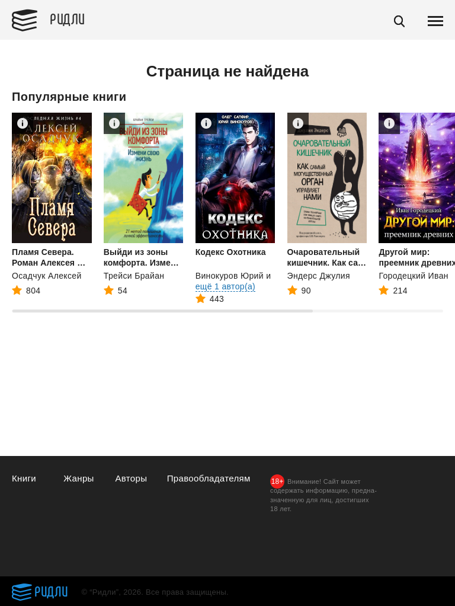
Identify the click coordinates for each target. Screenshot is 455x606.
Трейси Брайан (134, 275)
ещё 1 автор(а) (225, 286)
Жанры (78, 478)
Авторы (131, 478)
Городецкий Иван (413, 275)
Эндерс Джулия (318, 275)
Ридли (67, 18)
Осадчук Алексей (47, 275)
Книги (24, 478)
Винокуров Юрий (230, 275)
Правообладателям (209, 478)
